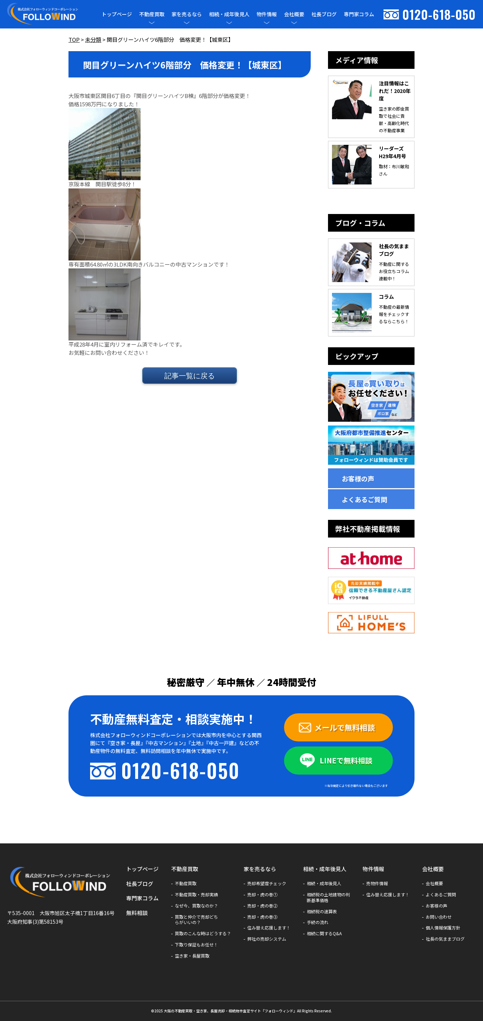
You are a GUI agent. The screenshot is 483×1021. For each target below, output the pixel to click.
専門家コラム (359, 14)
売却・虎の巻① (262, 894)
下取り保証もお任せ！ (196, 945)
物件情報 (267, 14)
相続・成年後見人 (229, 14)
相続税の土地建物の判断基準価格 (328, 897)
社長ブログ (324, 14)
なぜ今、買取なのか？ (196, 906)
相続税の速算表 (322, 911)
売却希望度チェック (266, 883)
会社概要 (294, 14)
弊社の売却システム (266, 939)
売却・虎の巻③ (262, 917)
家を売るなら (187, 14)
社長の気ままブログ (445, 939)
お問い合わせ (439, 917)
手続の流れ (317, 922)
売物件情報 (377, 883)
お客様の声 (358, 478)
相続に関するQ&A (324, 933)
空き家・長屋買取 (192, 956)
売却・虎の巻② (262, 906)
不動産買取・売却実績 (196, 894)
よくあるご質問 (364, 499)
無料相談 (137, 913)
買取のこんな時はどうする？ (203, 933)
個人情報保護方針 (443, 928)
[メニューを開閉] (152, 23)
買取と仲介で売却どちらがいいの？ (196, 920)
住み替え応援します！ (269, 928)
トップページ (117, 14)
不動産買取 (151, 14)
